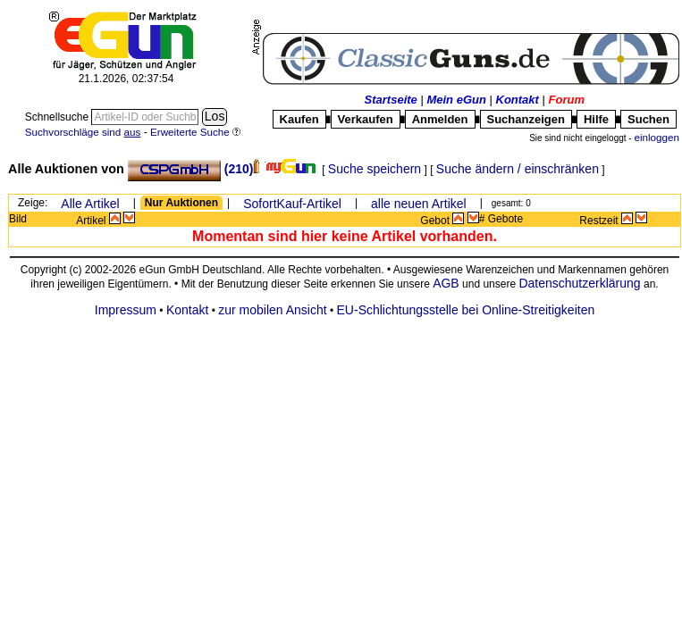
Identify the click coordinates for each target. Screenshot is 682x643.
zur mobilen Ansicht (272, 310)
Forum (567, 99)
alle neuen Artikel (419, 203)
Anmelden (440, 119)
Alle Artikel (90, 203)
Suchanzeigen (526, 119)
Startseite (391, 99)
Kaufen (299, 119)
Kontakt (517, 99)
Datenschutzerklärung (579, 283)
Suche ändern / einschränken (517, 169)
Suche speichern (374, 169)
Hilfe (596, 119)
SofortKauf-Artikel (292, 203)
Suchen (648, 119)
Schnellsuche (58, 117)
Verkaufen (365, 119)
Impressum (125, 310)
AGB (446, 283)
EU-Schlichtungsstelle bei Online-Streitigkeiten (466, 310)
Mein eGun (455, 99)
